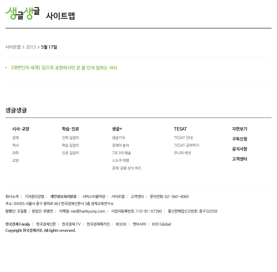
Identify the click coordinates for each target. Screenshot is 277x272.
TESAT (180, 129)
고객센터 (137, 197)
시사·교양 (20, 129)
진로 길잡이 (70, 153)
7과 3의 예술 (121, 153)
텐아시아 (139, 224)
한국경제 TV (71, 224)
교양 (15, 160)
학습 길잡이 (70, 145)
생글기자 (118, 138)
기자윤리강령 (34, 197)
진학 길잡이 (70, 138)
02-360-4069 (177, 197)
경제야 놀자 (120, 145)
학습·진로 (70, 129)
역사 (15, 145)
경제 (15, 138)
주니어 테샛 (182, 153)
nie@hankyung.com (88, 211)
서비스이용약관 (94, 197)
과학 (15, 153)
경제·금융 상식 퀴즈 (126, 168)
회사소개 (11, 197)
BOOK (121, 224)
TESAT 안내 (183, 138)
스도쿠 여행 (120, 160)
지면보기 (239, 129)
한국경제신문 (46, 224)
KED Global (161, 224)
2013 (31, 47)
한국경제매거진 (98, 224)
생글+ (117, 129)
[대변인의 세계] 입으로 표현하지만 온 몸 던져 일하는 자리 (64, 68)
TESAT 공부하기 (186, 145)
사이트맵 (60, 16)
